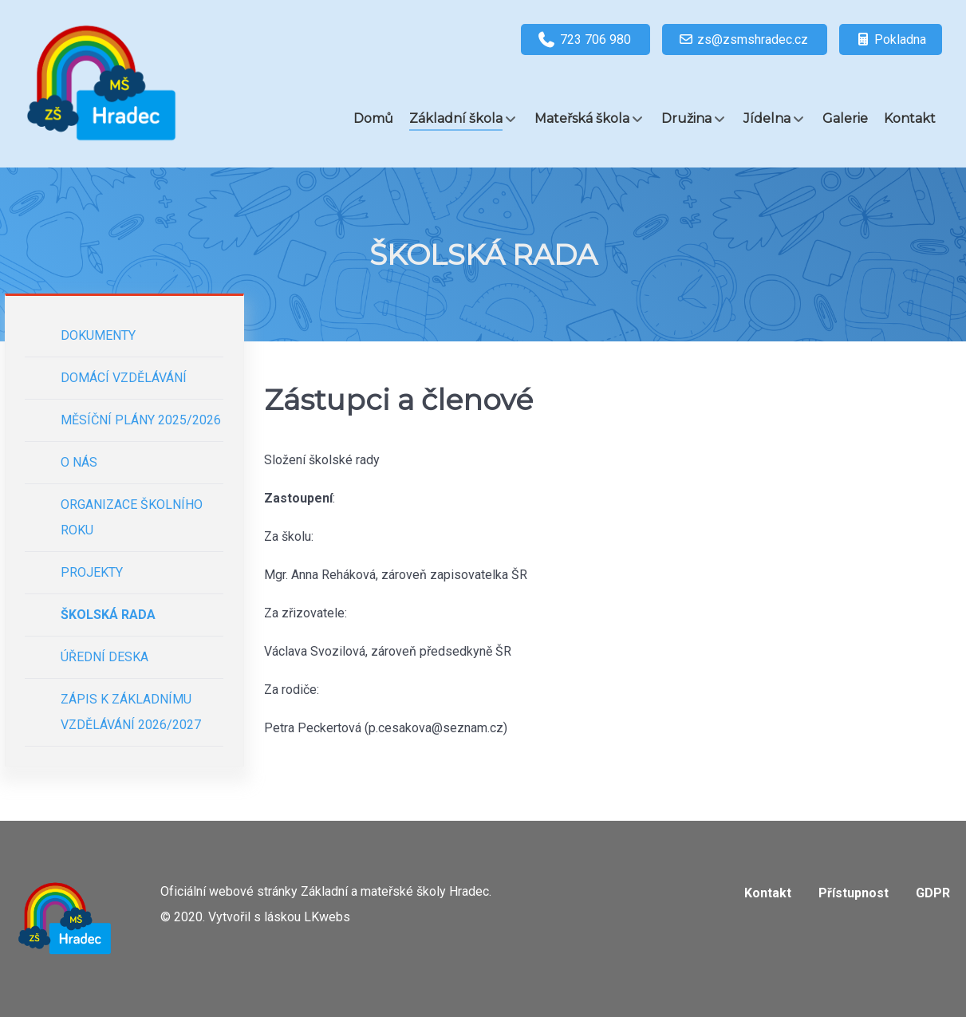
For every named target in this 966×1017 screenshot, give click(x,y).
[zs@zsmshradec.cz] (744, 39)
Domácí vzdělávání (124, 377)
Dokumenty (98, 335)
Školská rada (108, 614)
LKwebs (327, 916)
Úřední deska (104, 656)
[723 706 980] (585, 39)
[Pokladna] (890, 39)
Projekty (92, 572)
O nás (79, 462)
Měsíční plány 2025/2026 (141, 420)
